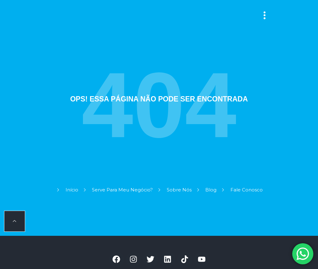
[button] (264, 15)
